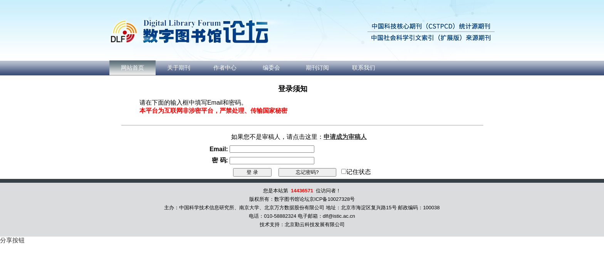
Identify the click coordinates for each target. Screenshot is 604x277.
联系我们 (363, 68)
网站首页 (132, 68)
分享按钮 (12, 240)
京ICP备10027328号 (332, 199)
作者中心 (225, 68)
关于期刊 (178, 68)
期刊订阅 (317, 68)
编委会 (271, 68)
